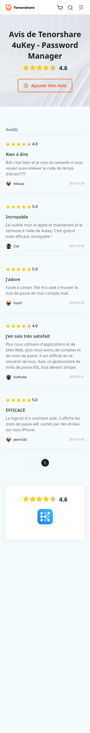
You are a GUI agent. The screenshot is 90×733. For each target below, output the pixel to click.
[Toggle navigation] (79, 7)
